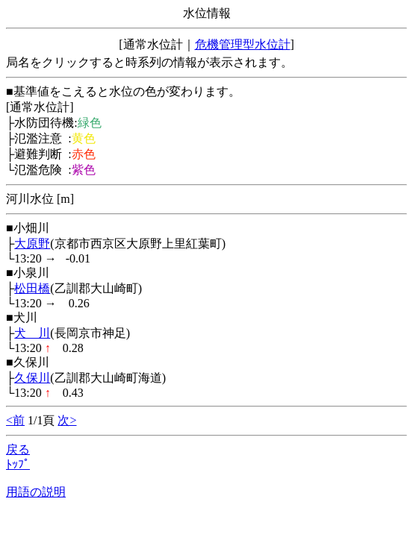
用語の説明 (36, 492)
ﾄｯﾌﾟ (18, 464)
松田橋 (32, 288)
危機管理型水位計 (243, 44)
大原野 (32, 243)
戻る (18, 449)
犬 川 (32, 333)
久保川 (32, 377)
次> (67, 420)
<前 (15, 420)
